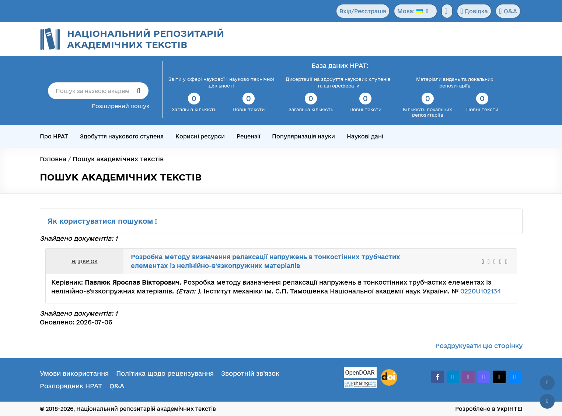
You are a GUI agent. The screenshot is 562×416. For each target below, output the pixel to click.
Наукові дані (365, 136)
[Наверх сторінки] (547, 382)
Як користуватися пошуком (103, 221)
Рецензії (248, 136)
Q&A (508, 11)
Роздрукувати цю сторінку (479, 345)
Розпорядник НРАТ (71, 385)
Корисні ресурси (200, 136)
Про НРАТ (54, 136)
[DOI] (389, 377)
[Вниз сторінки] (547, 401)
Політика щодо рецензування (165, 373)
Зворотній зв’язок (250, 373)
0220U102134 (480, 291)
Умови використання (74, 373)
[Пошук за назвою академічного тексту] (98, 90)
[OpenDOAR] (360, 373)
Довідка (474, 11)
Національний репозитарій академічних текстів (145, 39)
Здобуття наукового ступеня (122, 136)
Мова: (410, 11)
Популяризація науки (303, 136)
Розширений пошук (121, 106)
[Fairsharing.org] (360, 384)
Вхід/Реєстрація (362, 11)
